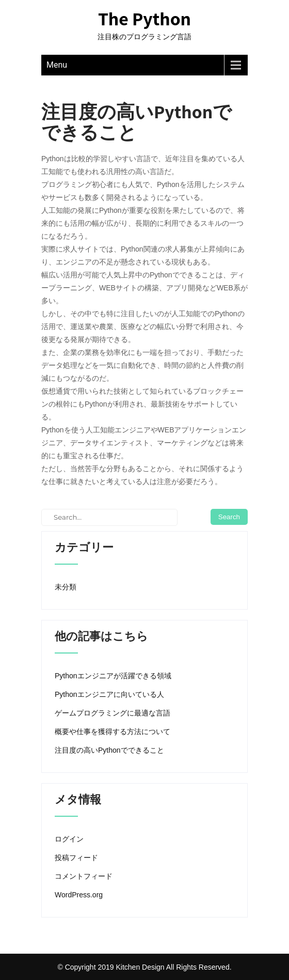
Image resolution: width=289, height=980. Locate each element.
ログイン (69, 839)
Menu (56, 65)
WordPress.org (79, 895)
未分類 (65, 587)
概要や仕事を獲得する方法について (112, 731)
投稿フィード (76, 857)
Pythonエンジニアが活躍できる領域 (113, 676)
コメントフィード (84, 876)
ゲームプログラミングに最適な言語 (112, 713)
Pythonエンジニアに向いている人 (109, 694)
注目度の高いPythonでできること (109, 750)
